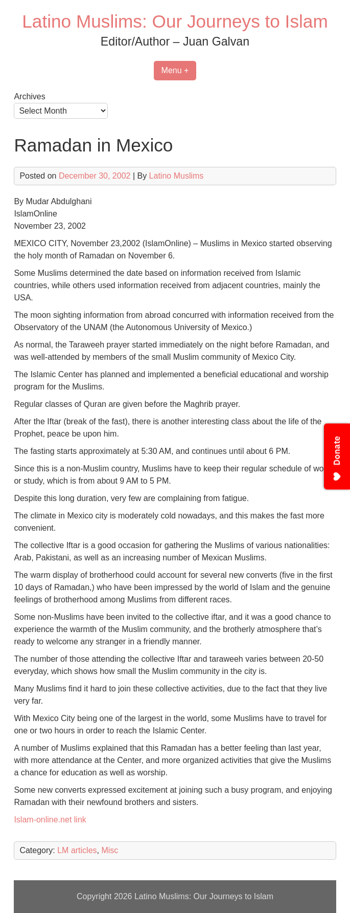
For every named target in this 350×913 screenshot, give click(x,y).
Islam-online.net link (50, 819)
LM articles (77, 850)
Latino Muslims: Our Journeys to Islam (175, 21)
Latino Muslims (176, 175)
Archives (29, 96)
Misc (109, 850)
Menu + (175, 70)
